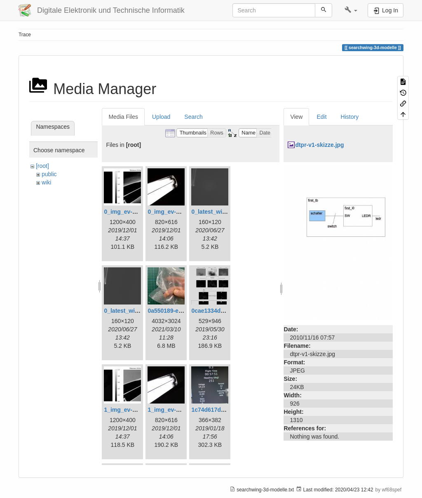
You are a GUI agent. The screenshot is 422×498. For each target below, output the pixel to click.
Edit (321, 116)
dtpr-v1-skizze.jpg (319, 145)
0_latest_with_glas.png (222, 211)
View (296, 116)
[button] (350, 10)
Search (193, 116)
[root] (42, 166)
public (49, 174)
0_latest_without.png (132, 310)
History (350, 116)
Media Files (123, 116)
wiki (46, 182)
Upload (161, 116)
